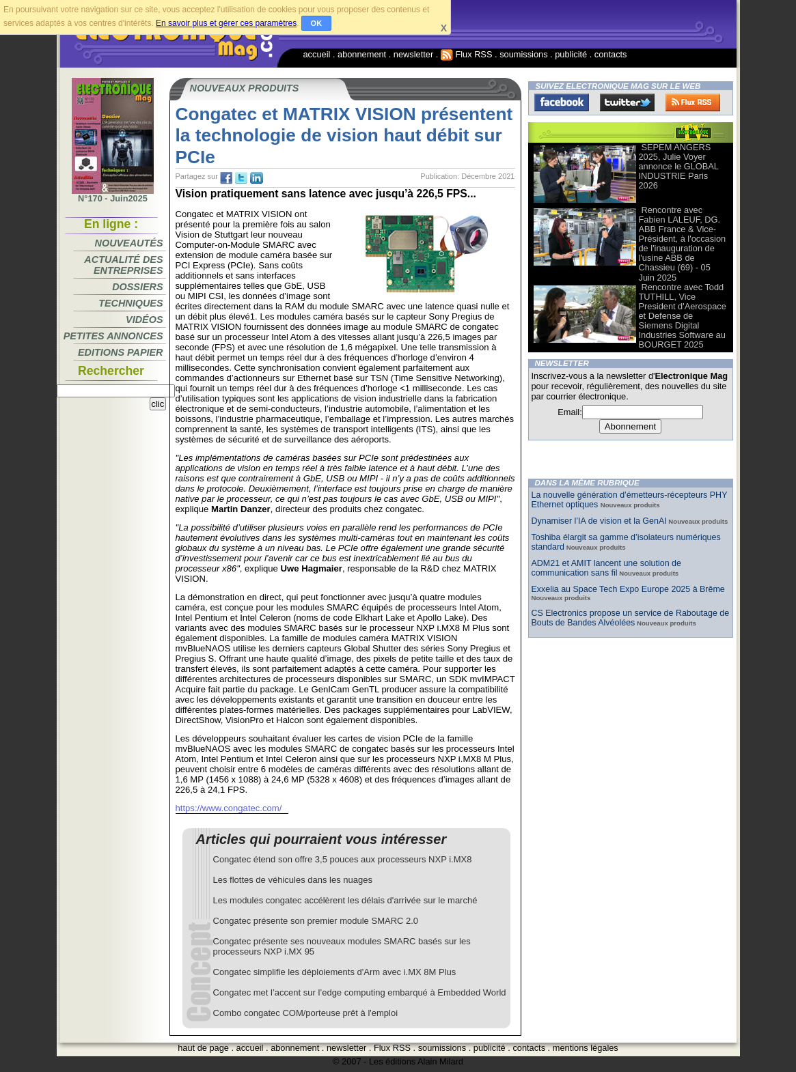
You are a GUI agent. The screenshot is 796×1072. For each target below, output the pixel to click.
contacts (610, 54)
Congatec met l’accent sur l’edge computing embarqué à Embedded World (359, 992)
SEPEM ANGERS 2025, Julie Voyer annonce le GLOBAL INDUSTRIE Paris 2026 (679, 166)
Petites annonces (113, 335)
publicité (571, 54)
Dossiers (137, 286)
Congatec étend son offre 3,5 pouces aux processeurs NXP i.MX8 (342, 859)
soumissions (523, 54)
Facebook (561, 102)
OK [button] (316, 23)
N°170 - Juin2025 (113, 194)
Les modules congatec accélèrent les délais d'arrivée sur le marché (345, 900)
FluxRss (692, 102)
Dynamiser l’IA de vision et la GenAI (599, 521)
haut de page (203, 1048)
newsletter (413, 54)
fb (226, 178)
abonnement (362, 54)
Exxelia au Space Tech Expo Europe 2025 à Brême (628, 589)
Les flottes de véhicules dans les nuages (292, 880)
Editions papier (120, 352)
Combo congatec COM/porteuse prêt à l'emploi (305, 1013)
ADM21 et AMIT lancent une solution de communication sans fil (607, 568)
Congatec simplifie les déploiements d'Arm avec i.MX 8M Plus (334, 972)
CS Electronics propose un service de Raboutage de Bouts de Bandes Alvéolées (631, 617)
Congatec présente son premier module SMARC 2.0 (316, 921)
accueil (317, 54)
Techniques (130, 303)
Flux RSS (467, 54)
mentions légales (585, 1048)
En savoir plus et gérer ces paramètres (226, 23)
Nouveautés (129, 243)
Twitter (627, 102)
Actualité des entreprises (123, 265)
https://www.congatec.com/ (229, 808)
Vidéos (144, 319)
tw (241, 178)
